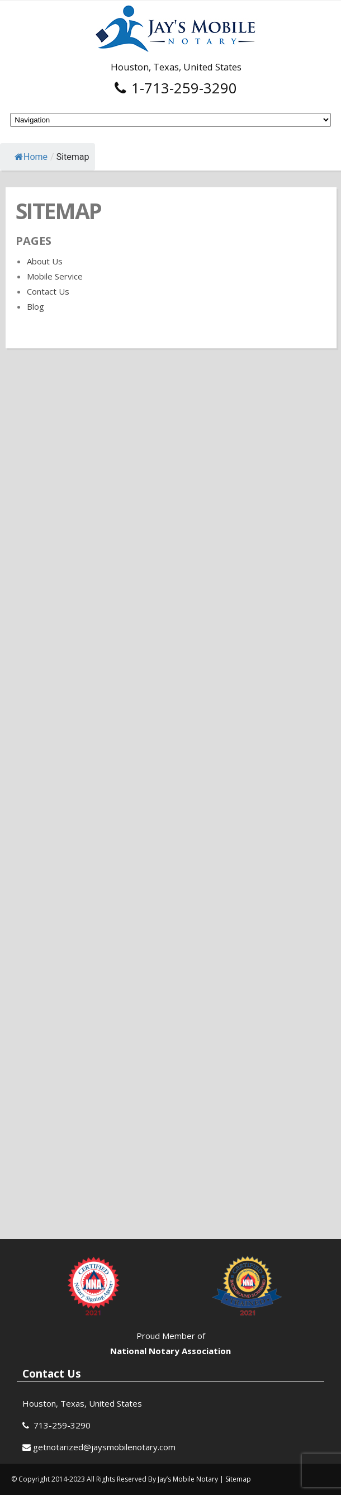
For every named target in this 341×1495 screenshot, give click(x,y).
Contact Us (48, 291)
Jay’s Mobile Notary (189, 1479)
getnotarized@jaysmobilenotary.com (104, 1447)
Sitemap (238, 1479)
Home (31, 157)
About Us (45, 261)
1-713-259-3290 (176, 87)
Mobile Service (55, 276)
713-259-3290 (62, 1425)
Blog (35, 306)
